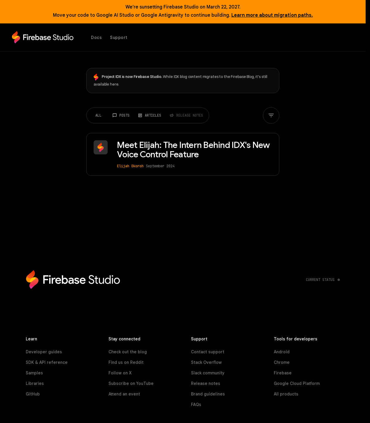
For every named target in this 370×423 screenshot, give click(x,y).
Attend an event (124, 394)
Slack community (208, 373)
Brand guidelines (208, 394)
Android (282, 351)
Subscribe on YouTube (131, 383)
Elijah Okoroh (130, 166)
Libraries (35, 383)
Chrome (282, 362)
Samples (34, 373)
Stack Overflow (206, 362)
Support (119, 37)
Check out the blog (128, 351)
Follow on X (120, 373)
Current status (320, 279)
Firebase (283, 373)
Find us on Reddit (126, 362)
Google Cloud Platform (297, 383)
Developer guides (44, 351)
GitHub (33, 394)
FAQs (196, 404)
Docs (96, 37)
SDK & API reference (47, 362)
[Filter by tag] (272, 115)
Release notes (205, 383)
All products (286, 394)
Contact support (207, 351)
